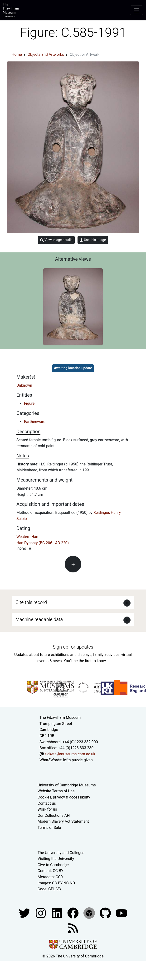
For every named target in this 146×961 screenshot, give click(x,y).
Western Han (27, 536)
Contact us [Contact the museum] (47, 803)
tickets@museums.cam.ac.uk (70, 754)
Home (17, 54)
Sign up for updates (73, 647)
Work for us (47, 809)
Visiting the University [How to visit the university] (56, 858)
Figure (29, 403)
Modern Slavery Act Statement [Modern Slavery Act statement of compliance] (63, 821)
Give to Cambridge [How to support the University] (53, 865)
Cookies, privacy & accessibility (64, 797)
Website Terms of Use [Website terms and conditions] (56, 791)
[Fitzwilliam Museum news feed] (73, 928)
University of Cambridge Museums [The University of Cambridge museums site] (67, 785)
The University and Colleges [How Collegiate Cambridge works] (61, 852)
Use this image (93, 240)
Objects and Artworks (46, 54)
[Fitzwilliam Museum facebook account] (57, 912)
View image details (56, 240)
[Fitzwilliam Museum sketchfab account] (90, 912)
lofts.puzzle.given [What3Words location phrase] (77, 760)
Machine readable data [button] (39, 619)
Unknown (24, 385)
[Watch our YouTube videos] (121, 912)
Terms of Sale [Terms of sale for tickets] (49, 827)
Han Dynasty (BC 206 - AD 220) (42, 543)
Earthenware (34, 421)
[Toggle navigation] (136, 10)
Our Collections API (54, 815)
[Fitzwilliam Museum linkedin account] (73, 912)
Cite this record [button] (31, 602)
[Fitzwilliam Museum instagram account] (41, 912)
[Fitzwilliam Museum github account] (106, 912)
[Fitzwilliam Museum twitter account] (25, 912)
